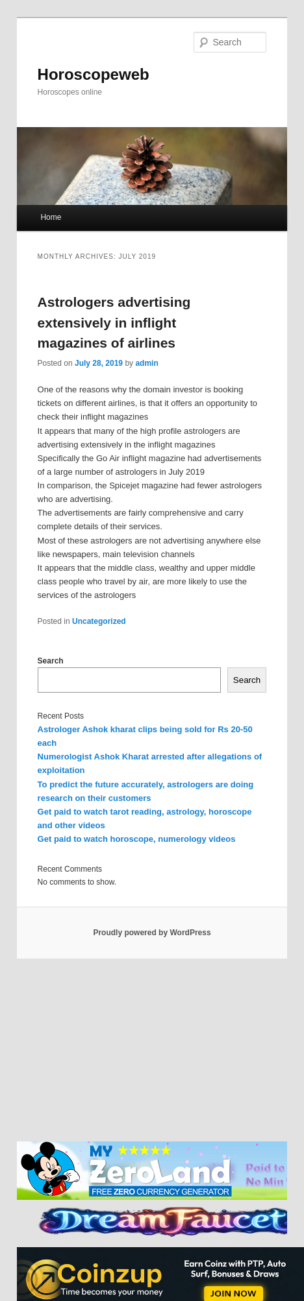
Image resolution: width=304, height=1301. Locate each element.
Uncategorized (99, 621)
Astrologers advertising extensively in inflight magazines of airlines (114, 322)
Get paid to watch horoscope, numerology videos (137, 839)
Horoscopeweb (93, 74)
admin (146, 363)
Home (50, 217)
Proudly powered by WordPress (151, 932)
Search (51, 660)
